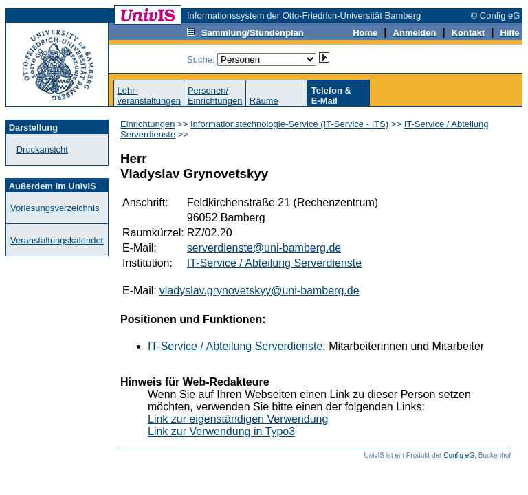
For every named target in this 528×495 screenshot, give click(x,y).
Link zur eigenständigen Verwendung (238, 419)
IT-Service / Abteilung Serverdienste (274, 263)
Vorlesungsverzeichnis (54, 208)
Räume (264, 101)
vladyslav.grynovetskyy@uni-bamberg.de (260, 290)
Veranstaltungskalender (57, 240)
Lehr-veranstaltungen (149, 95)
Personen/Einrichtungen (215, 95)
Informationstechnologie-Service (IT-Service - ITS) (289, 124)
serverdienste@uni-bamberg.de (264, 248)
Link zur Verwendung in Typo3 (221, 431)
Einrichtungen (147, 124)
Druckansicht (42, 149)
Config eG (458, 455)
